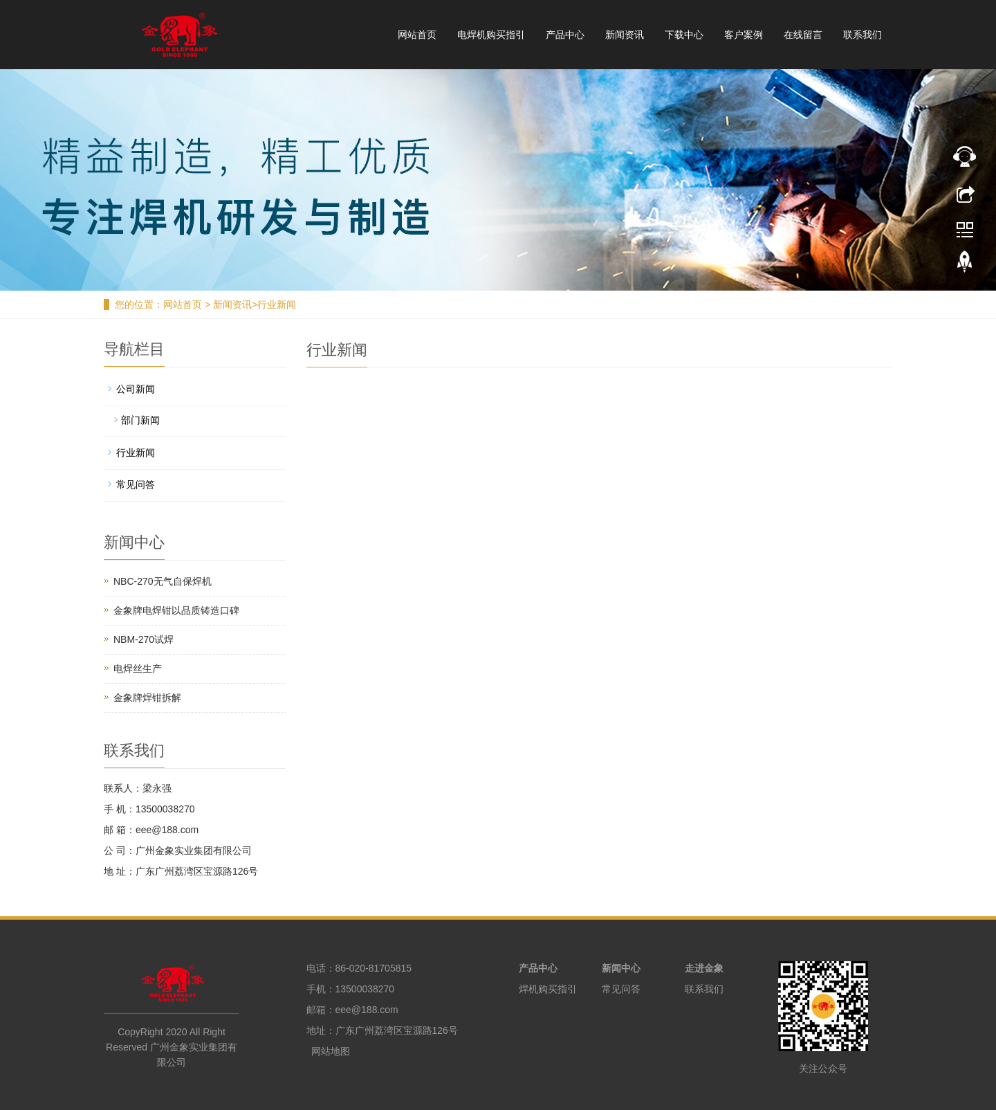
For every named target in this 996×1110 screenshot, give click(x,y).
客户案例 (743, 34)
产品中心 (565, 34)
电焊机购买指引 (491, 34)
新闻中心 (621, 968)
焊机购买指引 (548, 988)
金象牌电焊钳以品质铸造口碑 (176, 610)
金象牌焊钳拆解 (147, 697)
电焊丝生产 (137, 668)
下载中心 (684, 34)
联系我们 (862, 34)
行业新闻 (276, 304)
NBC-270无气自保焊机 (162, 581)
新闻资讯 (624, 34)
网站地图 (330, 1051)
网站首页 (417, 34)
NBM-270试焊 (143, 639)
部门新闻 (140, 420)
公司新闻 (135, 388)
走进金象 (704, 968)
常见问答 (135, 484)
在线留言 (803, 34)
